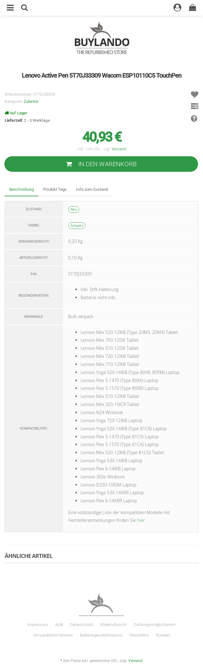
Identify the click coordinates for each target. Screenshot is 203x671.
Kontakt (163, 635)
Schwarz (76, 225)
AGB (59, 624)
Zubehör (31, 101)
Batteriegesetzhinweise (101, 635)
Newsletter (139, 635)
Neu (73, 209)
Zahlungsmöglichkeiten (155, 624)
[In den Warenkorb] (101, 164)
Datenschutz (81, 624)
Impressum (37, 624)
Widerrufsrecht (113, 624)
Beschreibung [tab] (21, 189)
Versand (119, 148)
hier (141, 520)
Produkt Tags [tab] (55, 189)
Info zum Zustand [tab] (92, 189)
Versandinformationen (53, 635)
